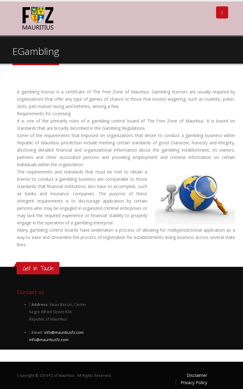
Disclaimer (197, 375)
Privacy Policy (194, 382)
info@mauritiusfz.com (64, 332)
